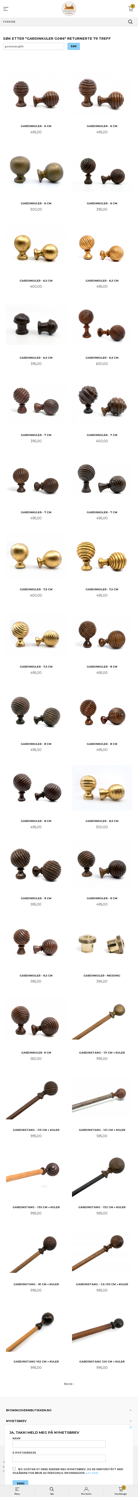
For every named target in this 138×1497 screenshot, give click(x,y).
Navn (59, 1442)
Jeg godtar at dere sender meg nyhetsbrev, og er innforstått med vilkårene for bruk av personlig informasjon (68, 1471)
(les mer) (91, 1473)
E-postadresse (59, 1456)
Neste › (69, 1384)
